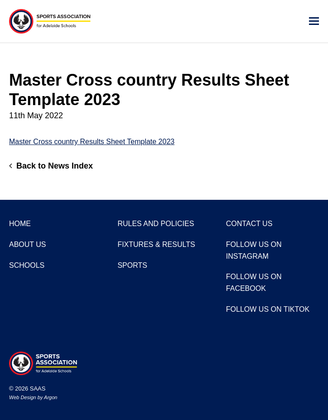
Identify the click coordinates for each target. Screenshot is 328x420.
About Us (27, 244)
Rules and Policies (155, 223)
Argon (50, 397)
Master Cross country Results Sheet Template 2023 (91, 141)
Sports (132, 265)
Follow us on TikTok (267, 309)
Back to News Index (51, 165)
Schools (26, 265)
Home (20, 223)
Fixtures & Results (156, 244)
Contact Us (249, 223)
